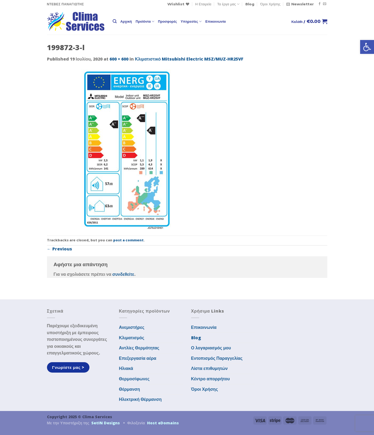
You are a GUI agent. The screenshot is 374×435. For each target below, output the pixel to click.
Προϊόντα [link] (145, 21)
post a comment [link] (128, 240)
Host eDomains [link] (163, 422)
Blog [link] (249, 4)
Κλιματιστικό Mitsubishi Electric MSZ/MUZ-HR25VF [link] (189, 59)
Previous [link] (59, 249)
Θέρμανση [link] (129, 389)
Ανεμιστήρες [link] (131, 327)
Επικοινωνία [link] (215, 21)
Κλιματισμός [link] (131, 338)
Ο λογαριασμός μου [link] (211, 348)
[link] (367, 47)
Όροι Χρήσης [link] (270, 4)
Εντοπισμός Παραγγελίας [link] (217, 358)
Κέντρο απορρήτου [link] (210, 379)
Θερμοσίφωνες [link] (134, 379)
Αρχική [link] (126, 21)
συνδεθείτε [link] (123, 274)
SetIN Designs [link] (105, 422)
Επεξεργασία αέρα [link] (137, 358)
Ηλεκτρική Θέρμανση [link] (140, 399)
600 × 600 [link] (118, 59)
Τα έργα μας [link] (228, 4)
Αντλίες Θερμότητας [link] (139, 348)
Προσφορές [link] (167, 21)
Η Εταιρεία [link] (203, 4)
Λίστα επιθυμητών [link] (209, 368)
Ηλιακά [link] (126, 368)
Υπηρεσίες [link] (191, 21)
